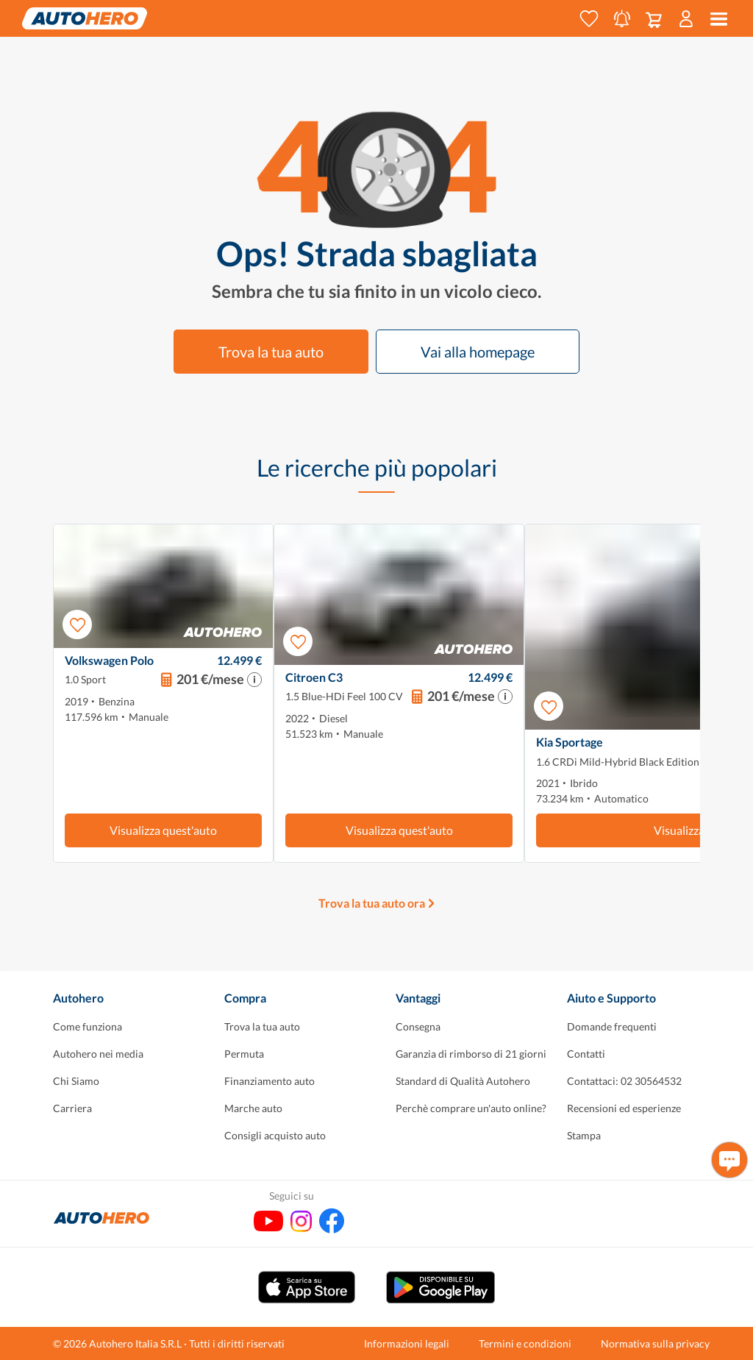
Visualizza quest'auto (163, 830)
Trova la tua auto (271, 351)
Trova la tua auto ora (371, 903)
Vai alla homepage (478, 351)
